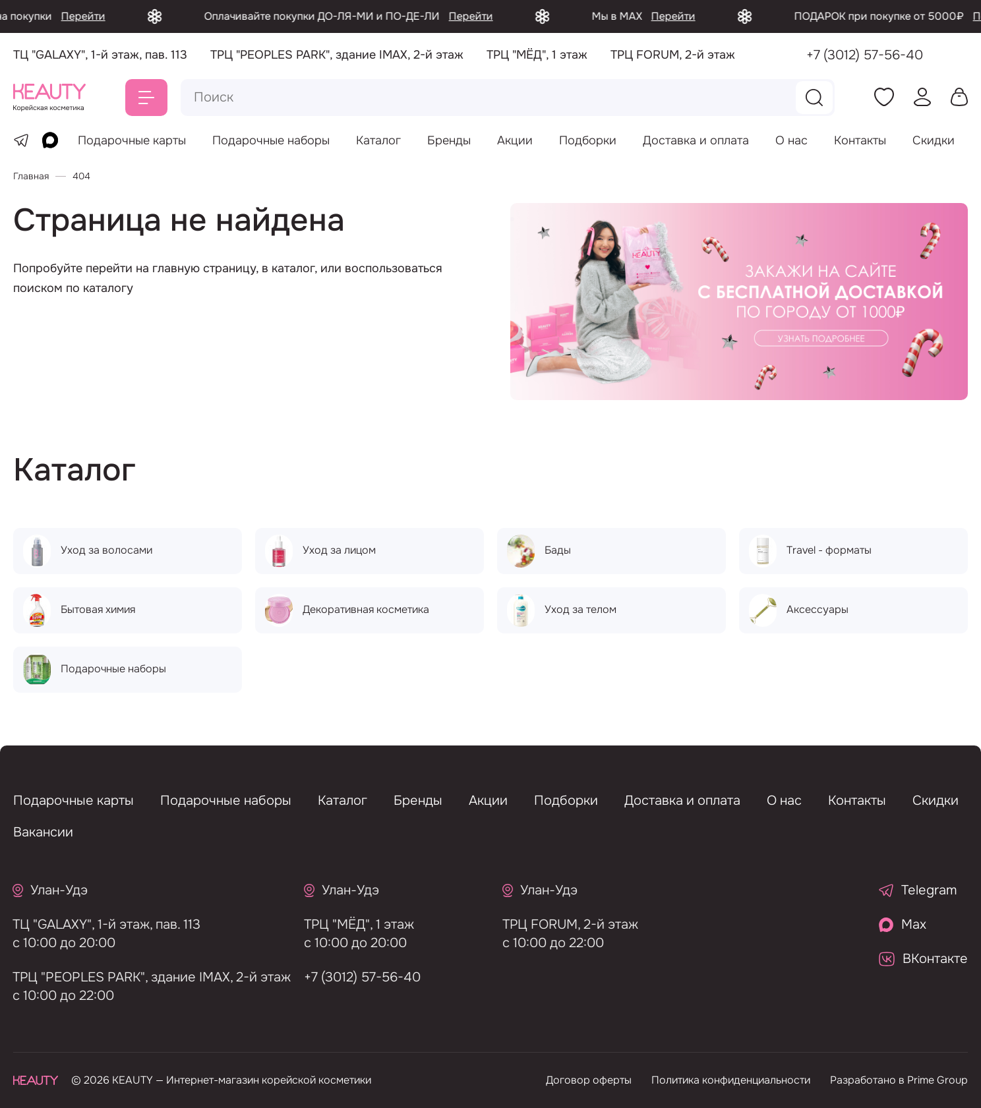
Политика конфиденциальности (730, 1080)
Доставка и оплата (696, 140)
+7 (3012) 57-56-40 (864, 55)
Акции (515, 140)
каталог (293, 268)
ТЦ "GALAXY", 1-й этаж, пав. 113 (100, 924)
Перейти (109, 16)
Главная (31, 176)
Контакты (860, 140)
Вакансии (43, 832)
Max (902, 924)
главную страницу (204, 268)
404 (81, 176)
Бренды (449, 140)
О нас (791, 140)
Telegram (918, 890)
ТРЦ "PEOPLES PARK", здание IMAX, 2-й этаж (146, 977)
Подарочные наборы (271, 140)
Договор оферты (589, 1080)
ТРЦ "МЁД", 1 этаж (353, 924)
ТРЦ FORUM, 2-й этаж (565, 924)
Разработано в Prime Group (899, 1080)
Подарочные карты (132, 140)
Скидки (933, 140)
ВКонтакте (923, 958)
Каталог (378, 140)
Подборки (587, 140)
